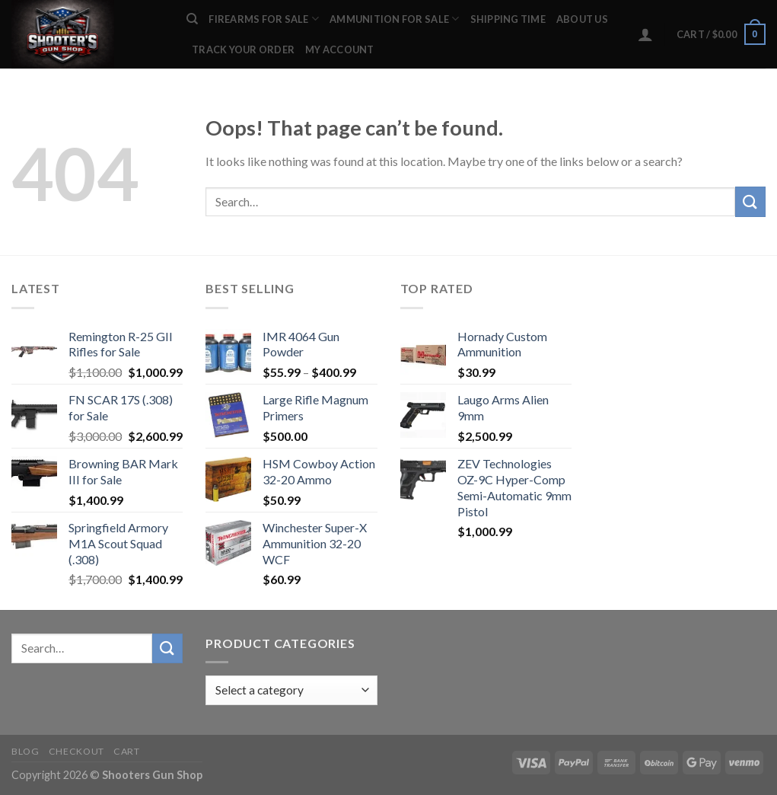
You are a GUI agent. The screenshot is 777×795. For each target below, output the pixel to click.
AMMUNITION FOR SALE (394, 18)
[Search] (192, 19)
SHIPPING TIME (508, 19)
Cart (126, 751)
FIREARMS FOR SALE (264, 18)
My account (339, 49)
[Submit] (750, 201)
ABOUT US (582, 19)
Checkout (76, 751)
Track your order (243, 49)
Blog (25, 751)
